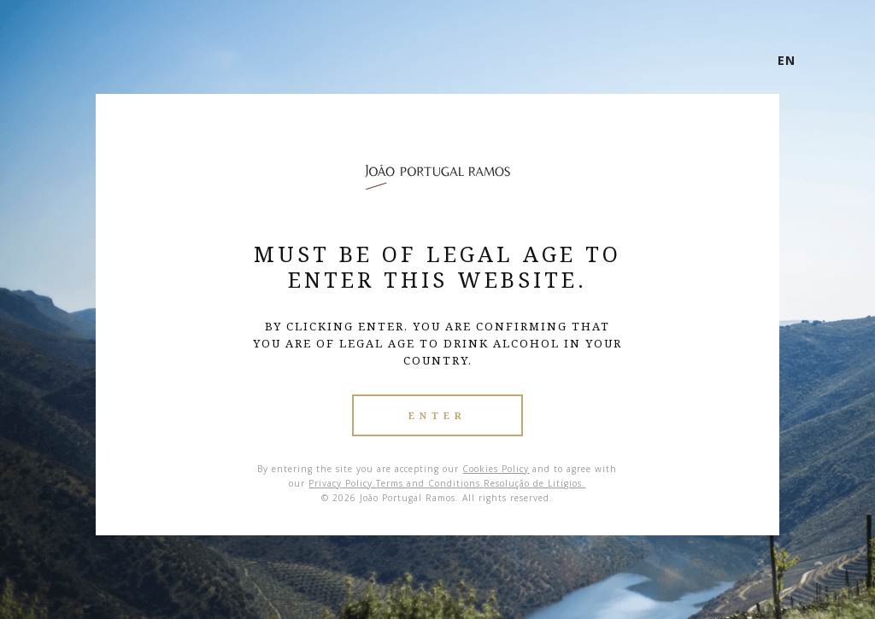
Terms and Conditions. (430, 483)
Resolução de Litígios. (534, 483)
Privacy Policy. (342, 483)
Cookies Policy (495, 469)
